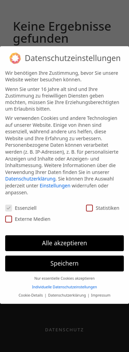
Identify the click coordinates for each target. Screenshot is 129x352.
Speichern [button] (65, 260)
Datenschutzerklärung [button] (67, 292)
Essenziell (20, 204)
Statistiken (102, 204)
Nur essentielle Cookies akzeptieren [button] (64, 275)
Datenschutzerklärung (30, 175)
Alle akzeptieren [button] (64, 240)
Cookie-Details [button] (31, 292)
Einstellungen (55, 182)
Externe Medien (27, 215)
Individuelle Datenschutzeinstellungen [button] (64, 283)
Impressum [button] (100, 292)
